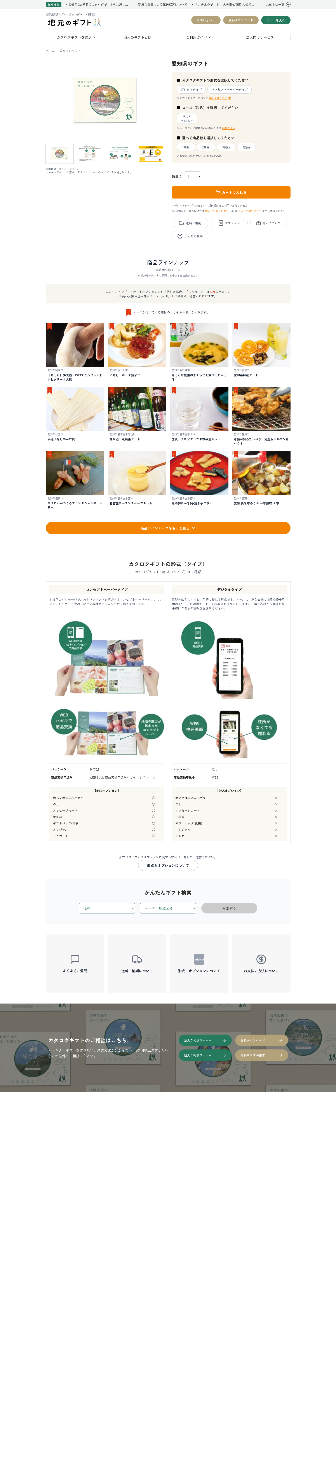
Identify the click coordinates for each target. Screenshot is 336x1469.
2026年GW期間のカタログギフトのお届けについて (100, 4)
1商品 (186, 147)
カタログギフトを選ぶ (76, 37)
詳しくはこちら (220, 98)
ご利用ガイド (198, 37)
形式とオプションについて (168, 865)
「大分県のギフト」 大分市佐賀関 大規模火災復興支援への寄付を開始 (225, 4)
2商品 (206, 147)
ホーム (50, 51)
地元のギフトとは (137, 37)
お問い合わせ (206, 20)
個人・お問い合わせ (217, 211)
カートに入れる (231, 192)
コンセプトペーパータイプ (229, 89)
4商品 (246, 147)
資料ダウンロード (241, 20)
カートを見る (276, 20)
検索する (229, 908)
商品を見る (228, 128)
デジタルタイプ (191, 89)
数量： (177, 176)
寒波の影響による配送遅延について (162, 4)
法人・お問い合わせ (249, 211)
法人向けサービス (260, 37)
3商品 (226, 147)
